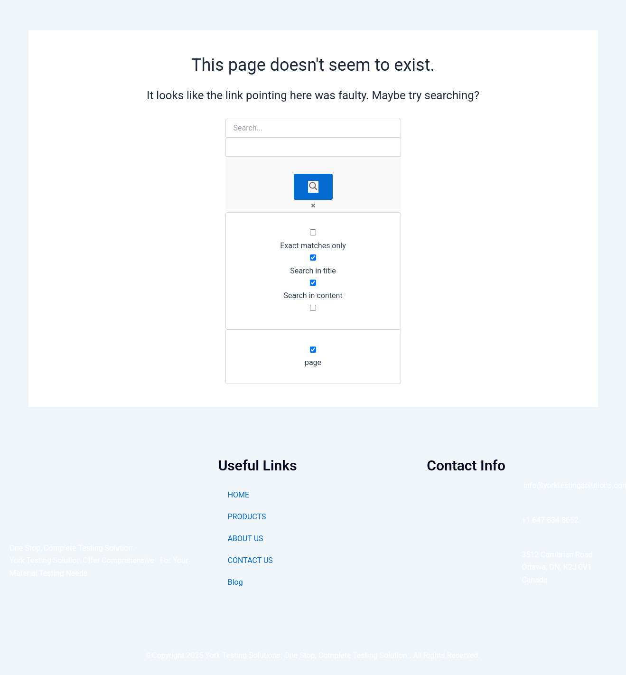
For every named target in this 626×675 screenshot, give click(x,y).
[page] (313, 350)
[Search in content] (313, 283)
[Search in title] (313, 257)
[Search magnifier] (313, 187)
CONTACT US (250, 560)
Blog (235, 582)
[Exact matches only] (313, 232)
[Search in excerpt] (313, 308)
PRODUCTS (247, 516)
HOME (238, 494)
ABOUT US (245, 538)
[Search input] (313, 128)
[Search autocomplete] (313, 147)
